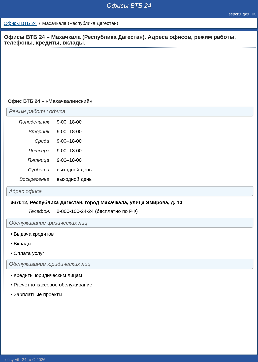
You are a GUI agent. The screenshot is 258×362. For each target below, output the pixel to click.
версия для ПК (242, 14)
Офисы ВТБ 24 (129, 5)
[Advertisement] (101, 72)
